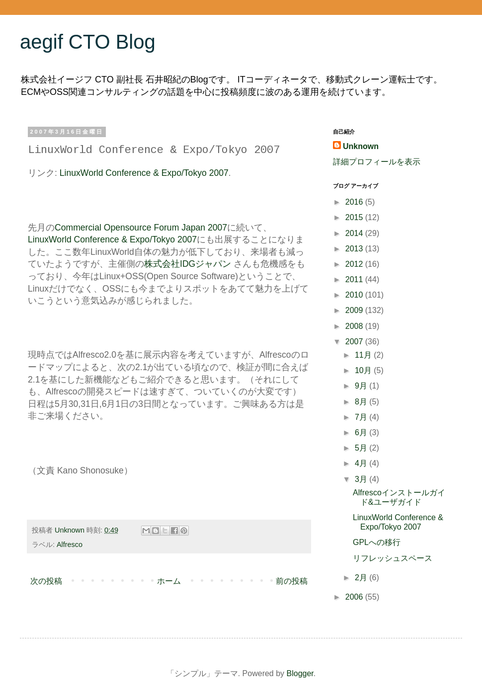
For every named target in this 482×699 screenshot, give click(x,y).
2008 (355, 326)
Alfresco (69, 544)
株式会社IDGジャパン (187, 264)
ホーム (169, 581)
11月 (364, 355)
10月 (364, 370)
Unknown (361, 146)
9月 (362, 386)
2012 (355, 264)
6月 (362, 432)
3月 (362, 479)
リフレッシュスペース (392, 558)
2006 (355, 597)
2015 (355, 217)
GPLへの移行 (377, 542)
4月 (362, 463)
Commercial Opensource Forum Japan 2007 (141, 228)
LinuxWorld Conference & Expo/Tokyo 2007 (144, 173)
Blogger (300, 673)
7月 (362, 417)
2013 (355, 248)
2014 (355, 233)
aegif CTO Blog (88, 42)
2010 (355, 295)
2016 (355, 202)
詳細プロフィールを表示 (376, 161)
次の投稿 (46, 581)
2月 (362, 577)
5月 (362, 448)
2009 (355, 310)
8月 (362, 401)
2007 (355, 341)
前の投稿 (292, 581)
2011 (355, 279)
